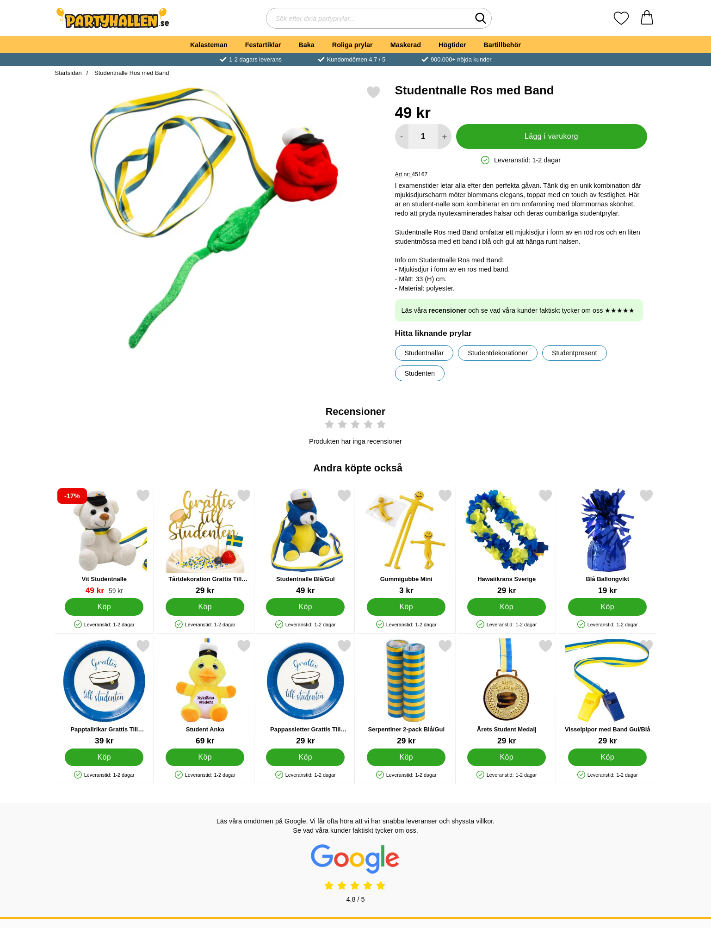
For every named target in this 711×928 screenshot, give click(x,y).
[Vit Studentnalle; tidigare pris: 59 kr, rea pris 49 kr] (104, 542)
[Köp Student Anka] (204, 757)
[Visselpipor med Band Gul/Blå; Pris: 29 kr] (607, 692)
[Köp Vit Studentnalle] (104, 607)
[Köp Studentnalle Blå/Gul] (305, 607)
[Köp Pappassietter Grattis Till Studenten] (305, 757)
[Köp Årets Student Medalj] (506, 757)
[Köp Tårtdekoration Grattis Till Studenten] (204, 607)
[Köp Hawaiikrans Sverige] (506, 607)
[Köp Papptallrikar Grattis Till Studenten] (104, 757)
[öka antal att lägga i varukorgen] (444, 136)
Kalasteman (209, 45)
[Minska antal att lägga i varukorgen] (401, 136)
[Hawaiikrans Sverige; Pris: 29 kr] (507, 542)
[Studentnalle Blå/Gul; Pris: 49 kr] (305, 542)
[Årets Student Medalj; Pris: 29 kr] (507, 692)
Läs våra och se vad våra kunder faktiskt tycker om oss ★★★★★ (518, 310)
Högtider (452, 45)
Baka (306, 45)
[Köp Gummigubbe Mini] (405, 607)
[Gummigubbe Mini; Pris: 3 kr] (406, 542)
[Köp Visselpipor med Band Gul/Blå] (607, 757)
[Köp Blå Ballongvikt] (607, 607)
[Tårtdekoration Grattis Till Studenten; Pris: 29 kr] (204, 542)
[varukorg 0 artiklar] (646, 18)
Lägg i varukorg (551, 136)
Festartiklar (263, 45)
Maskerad (405, 45)
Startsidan (68, 72)
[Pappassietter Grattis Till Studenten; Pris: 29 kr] (305, 692)
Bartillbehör (502, 45)
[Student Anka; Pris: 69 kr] (204, 692)
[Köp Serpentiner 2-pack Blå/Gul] (405, 757)
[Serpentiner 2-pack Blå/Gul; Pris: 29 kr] (406, 692)
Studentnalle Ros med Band (131, 72)
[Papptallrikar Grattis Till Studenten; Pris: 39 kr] (104, 692)
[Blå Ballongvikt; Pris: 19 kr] (607, 542)
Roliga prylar (352, 45)
